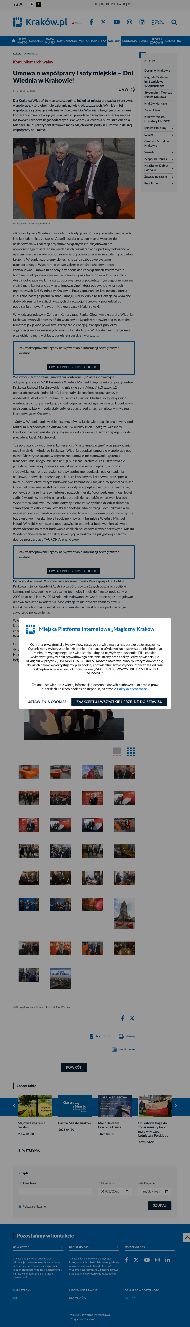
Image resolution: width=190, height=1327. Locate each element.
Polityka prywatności (132, 689)
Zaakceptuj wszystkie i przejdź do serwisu (119, 702)
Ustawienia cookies (47, 702)
